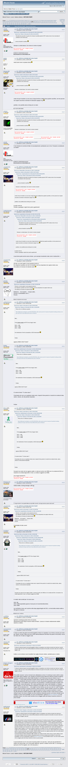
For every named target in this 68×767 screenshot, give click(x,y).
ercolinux (6, 530)
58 (11, 20)
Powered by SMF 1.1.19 (25, 764)
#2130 (63, 302)
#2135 (63, 531)
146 (3, 24)
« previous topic (62, 20)
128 (22, 22)
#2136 (63, 616)
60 (14, 20)
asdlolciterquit (7, 210)
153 (18, 24)
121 (7, 22)
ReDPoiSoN (6, 706)
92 (6, 21)
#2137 (63, 629)
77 (38, 20)
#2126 (63, 167)
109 (37, 21)
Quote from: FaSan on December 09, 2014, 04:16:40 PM (26, 34)
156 (24, 24)
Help (11, 13)
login (16, 8)
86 (51, 20)
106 (30, 21)
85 (50, 20)
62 (16, 20)
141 (48, 22)
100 (18, 21)
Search (14, 13)
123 (11, 22)
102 (22, 21)
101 (20, 21)
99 (16, 21)
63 (18, 20)
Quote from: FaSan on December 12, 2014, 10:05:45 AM (25, 411)
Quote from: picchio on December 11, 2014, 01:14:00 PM (26, 509)
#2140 (63, 707)
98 (14, 21)
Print (63, 23)
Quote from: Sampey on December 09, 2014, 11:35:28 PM (27, 307)
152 (16, 24)
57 (9, 20)
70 (28, 20)
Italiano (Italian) (19, 17)
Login (18, 13)
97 (13, 21)
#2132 (63, 408)
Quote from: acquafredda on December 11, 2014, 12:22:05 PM (27, 284)
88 (54, 20)
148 (7, 24)
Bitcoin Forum (6, 17)
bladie (5, 58)
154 (20, 24)
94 (9, 21)
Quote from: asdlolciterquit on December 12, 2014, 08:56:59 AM (27, 349)
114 (47, 21)
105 (28, 21)
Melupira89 (6, 71)
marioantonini (7, 629)
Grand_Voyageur (8, 663)
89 (55, 20)
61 (15, 20)
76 (37, 20)
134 (34, 22)
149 (9, 24)
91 (4, 21)
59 (12, 20)
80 (42, 20)
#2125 (63, 143)
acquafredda (6, 167)
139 (44, 22)
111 (41, 21)
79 (41, 20)
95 (10, 21)
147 (5, 24)
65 (21, 20)
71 (29, 20)
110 (39, 21)
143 (52, 22)
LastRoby (6, 616)
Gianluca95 (6, 642)
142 (50, 22)
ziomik (5, 29)
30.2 (20, 11)
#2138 (63, 642)
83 (47, 20)
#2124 (63, 112)
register (20, 8)
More (27, 13)
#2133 (63, 482)
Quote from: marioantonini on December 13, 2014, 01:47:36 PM (27, 645)
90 (3, 21)
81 (44, 20)
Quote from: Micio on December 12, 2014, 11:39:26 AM (25, 534)
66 (22, 20)
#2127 (63, 211)
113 (45, 21)
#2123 (63, 72)
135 (36, 22)
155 (22, 24)
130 (26, 22)
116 (51, 21)
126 (18, 22)
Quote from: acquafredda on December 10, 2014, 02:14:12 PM (27, 214)
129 (24, 22)
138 (42, 22)
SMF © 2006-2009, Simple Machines (40, 764)
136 (38, 22)
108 (35, 21)
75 (35, 20)
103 (24, 21)
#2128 (63, 260)
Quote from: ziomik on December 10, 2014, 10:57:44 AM (26, 74)
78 (39, 20)
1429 (29, 24)
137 (40, 22)
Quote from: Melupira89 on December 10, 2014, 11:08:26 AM (26, 170)
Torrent (23, 11)
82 (45, 20)
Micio (4, 408)
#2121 (63, 29)
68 (25, 20)
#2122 (63, 59)
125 (16, 22)
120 (5, 22)
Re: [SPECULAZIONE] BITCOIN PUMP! (27, 29)
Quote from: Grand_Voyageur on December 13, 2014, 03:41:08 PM (28, 709)
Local (12, 17)
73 (32, 20)
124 (14, 22)
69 (26, 20)
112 (43, 21)
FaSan (5, 345)
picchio (5, 281)
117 (53, 21)
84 (48, 20)
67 (24, 20)
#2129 (63, 281)
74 (34, 20)
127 (20, 22)
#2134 (63, 506)
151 (14, 24)
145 (56, 22)
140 (46, 22)
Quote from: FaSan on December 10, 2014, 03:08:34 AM (25, 305)
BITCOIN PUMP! (28, 17)
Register (23, 13)
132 (30, 22)
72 (31, 20)
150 (11, 24)
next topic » (63, 21)
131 (28, 22)
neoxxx (5, 111)
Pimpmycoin (6, 482)
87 (52, 20)
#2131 (63, 346)
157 (26, 24)
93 (7, 21)
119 (3, 22)
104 (26, 21)
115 (49, 21)
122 (9, 22)
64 (19, 20)
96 (11, 21)
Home (6, 13)
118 (55, 21)
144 (54, 22)
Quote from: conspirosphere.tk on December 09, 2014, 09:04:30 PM (28, 32)
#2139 (63, 663)
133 (32, 22)
